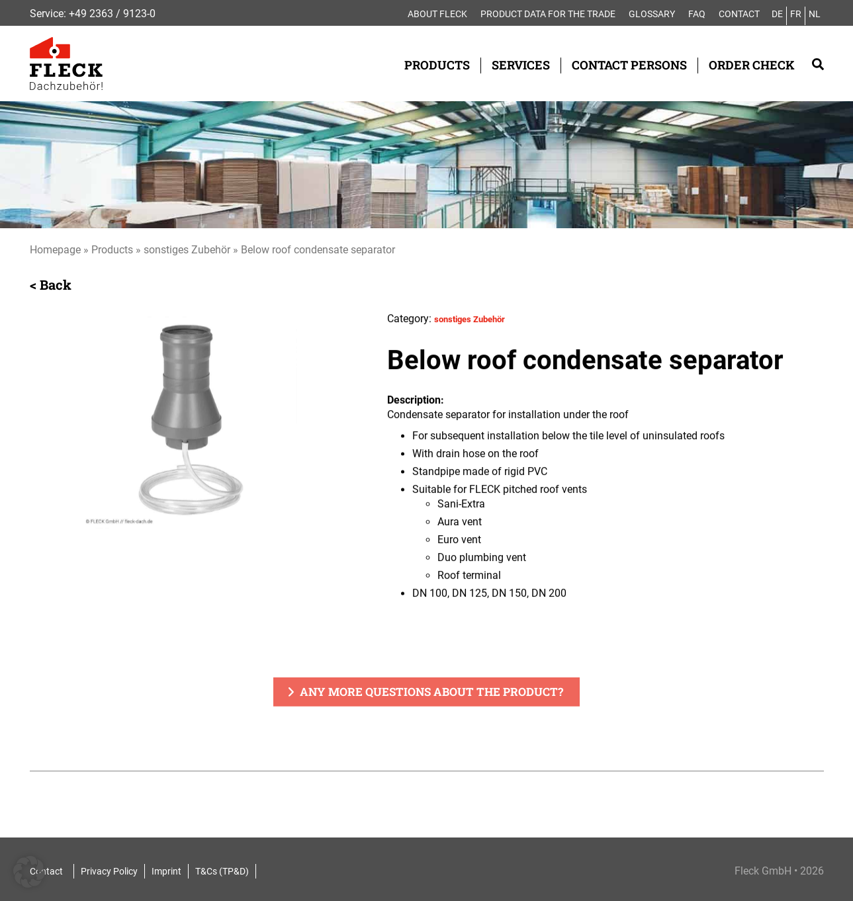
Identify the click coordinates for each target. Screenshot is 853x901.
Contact (739, 14)
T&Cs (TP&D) (222, 871)
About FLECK (437, 14)
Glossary (652, 14)
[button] (29, 872)
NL (815, 14)
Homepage (55, 249)
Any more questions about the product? (431, 693)
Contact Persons (629, 65)
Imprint (166, 871)
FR (795, 14)
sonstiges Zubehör (187, 249)
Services (521, 65)
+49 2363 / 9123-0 (112, 13)
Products (437, 65)
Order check (752, 65)
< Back (50, 285)
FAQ (696, 14)
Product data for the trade (547, 14)
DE (777, 14)
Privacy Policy (109, 871)
